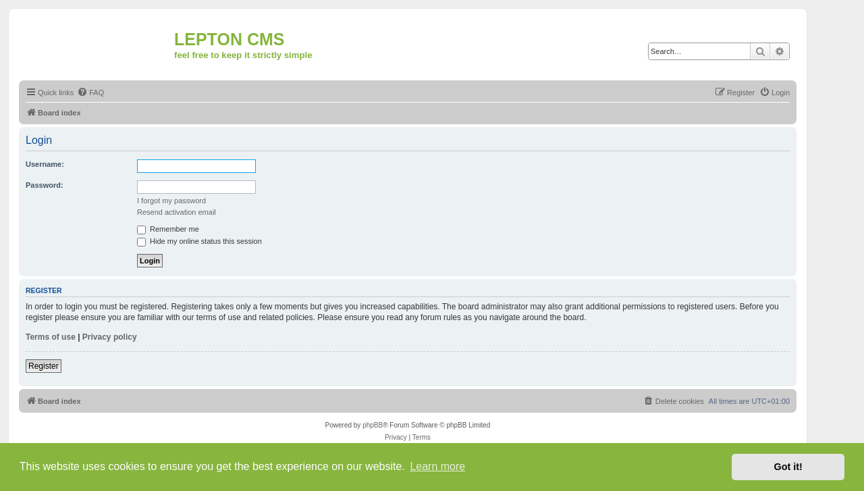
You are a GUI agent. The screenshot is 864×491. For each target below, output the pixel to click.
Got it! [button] (788, 466)
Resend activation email (176, 212)
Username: (45, 164)
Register (43, 366)
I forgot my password (171, 201)
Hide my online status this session (199, 241)
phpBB (372, 425)
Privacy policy (109, 337)
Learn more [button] (437, 466)
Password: (44, 185)
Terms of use (51, 337)
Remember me (168, 229)
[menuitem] (90, 92)
